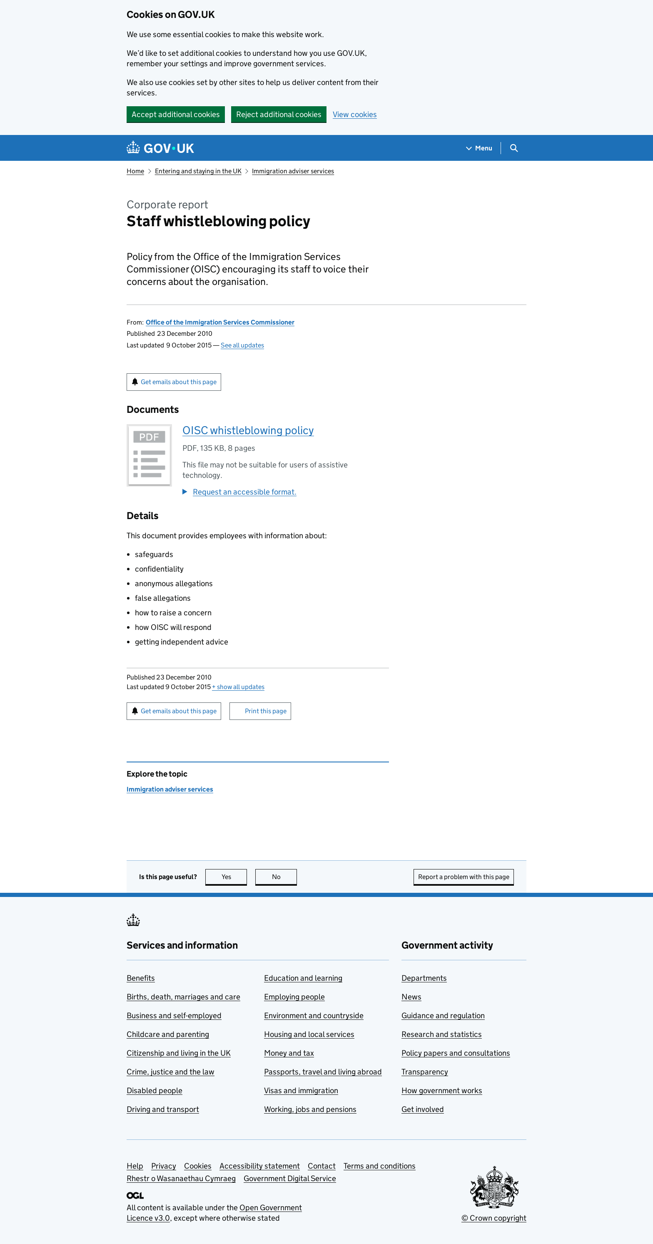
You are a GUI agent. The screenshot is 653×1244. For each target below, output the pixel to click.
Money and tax (289, 1053)
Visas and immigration (301, 1090)
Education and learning (303, 978)
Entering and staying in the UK (198, 171)
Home (135, 171)
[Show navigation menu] (479, 148)
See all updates (242, 345)
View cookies (355, 114)
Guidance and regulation (443, 1015)
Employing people (294, 997)
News (411, 997)
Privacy (163, 1166)
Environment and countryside (314, 1015)
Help (135, 1166)
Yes (234, 877)
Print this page (266, 711)
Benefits (141, 978)
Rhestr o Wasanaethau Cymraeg (181, 1178)
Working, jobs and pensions (310, 1109)
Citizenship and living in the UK (179, 1053)
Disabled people (154, 1090)
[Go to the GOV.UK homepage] (160, 148)
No (284, 877)
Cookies (198, 1166)
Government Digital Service (290, 1178)
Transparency (424, 1072)
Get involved (422, 1109)
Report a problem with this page (463, 877)
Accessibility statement (259, 1166)
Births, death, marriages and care (183, 997)
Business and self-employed (174, 1015)
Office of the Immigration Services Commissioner (220, 322)
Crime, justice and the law (170, 1072)
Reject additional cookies (279, 114)
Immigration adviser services (293, 171)
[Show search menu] (513, 148)
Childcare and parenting (168, 1034)
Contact (322, 1166)
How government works (441, 1090)
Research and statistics (441, 1034)
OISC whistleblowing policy (248, 430)
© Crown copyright (493, 1218)
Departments (424, 978)
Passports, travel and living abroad (323, 1072)
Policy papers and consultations (455, 1053)
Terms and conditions (380, 1166)
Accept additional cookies (176, 114)
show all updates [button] (238, 687)
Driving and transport (163, 1109)
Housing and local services (309, 1034)
